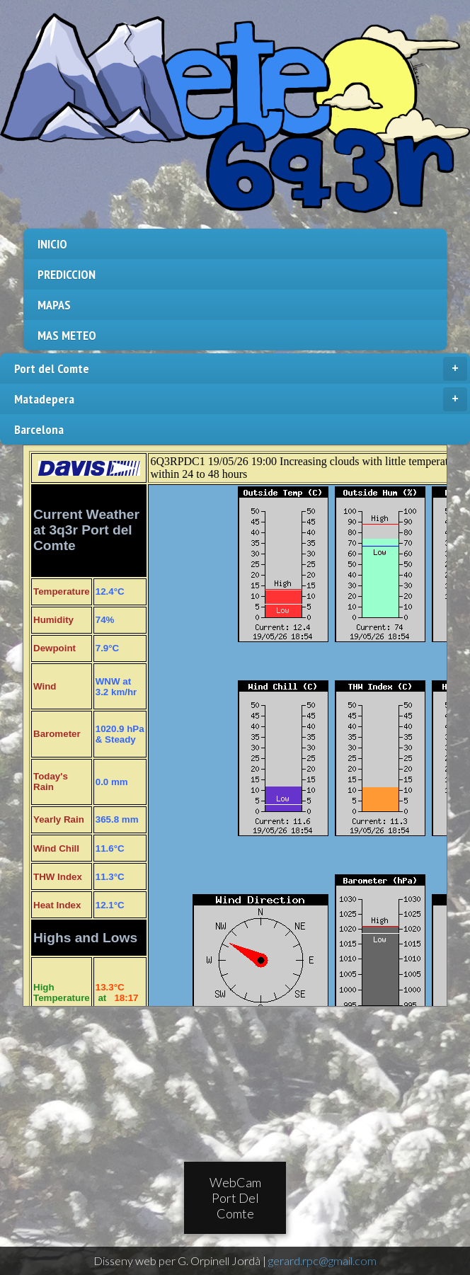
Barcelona (39, 429)
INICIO (52, 244)
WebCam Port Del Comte (235, 1197)
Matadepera (240, 399)
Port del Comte (240, 369)
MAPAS (54, 305)
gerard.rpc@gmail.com (322, 1260)
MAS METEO (67, 335)
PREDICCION (67, 274)
